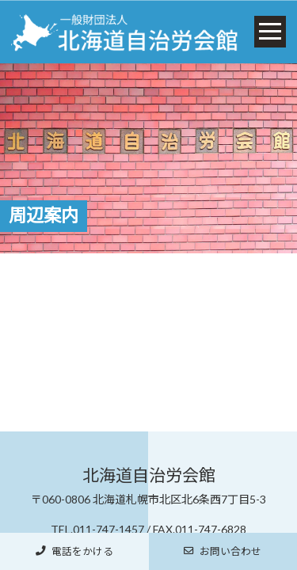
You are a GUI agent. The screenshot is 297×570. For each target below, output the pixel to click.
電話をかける (74, 551)
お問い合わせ (222, 551)
